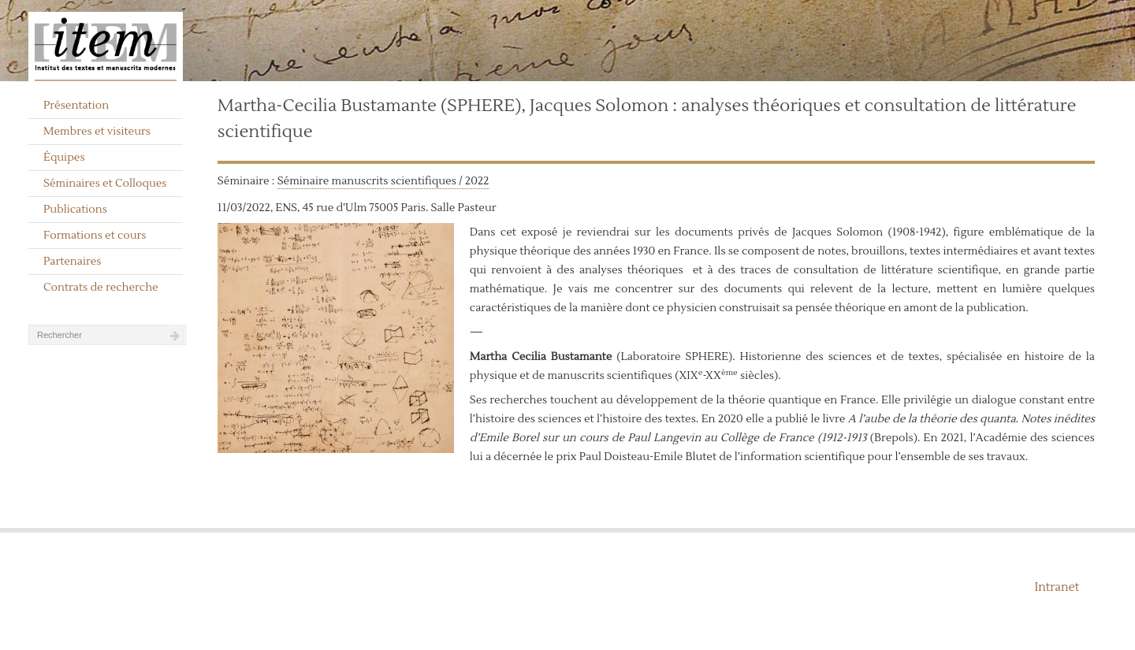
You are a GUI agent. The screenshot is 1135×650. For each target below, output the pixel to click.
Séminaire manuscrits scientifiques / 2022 (383, 181)
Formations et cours (94, 235)
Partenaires (72, 261)
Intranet (1056, 587)
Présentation (76, 105)
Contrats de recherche (100, 287)
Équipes (64, 157)
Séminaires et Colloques (105, 183)
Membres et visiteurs (97, 131)
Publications (75, 209)
